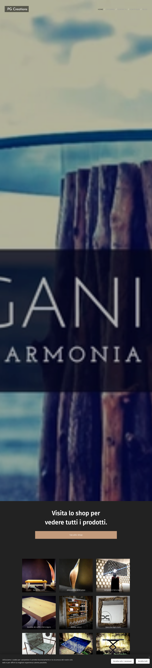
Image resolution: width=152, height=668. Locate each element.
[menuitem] (101, 9)
